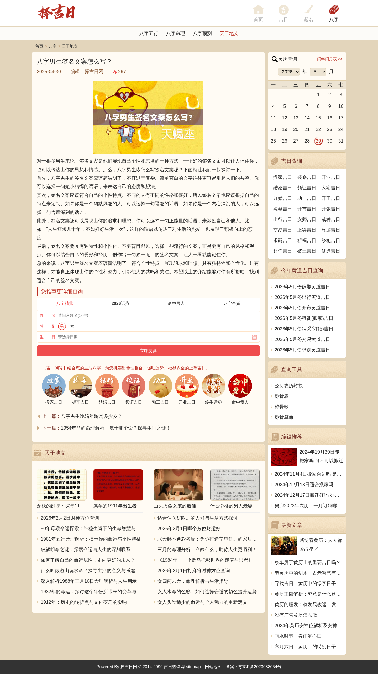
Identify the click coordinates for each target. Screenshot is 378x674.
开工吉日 (330, 198)
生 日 (47, 337)
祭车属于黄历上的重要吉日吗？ (308, 562)
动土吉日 (306, 198)
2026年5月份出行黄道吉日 (302, 297)
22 (318, 129)
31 (341, 141)
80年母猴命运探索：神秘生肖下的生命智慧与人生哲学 (92, 528)
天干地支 (229, 33)
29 (318, 141)
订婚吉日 (282, 198)
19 (284, 129)
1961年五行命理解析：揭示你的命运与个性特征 (91, 539)
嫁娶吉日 (282, 209)
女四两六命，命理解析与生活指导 (193, 581)
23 (329, 129)
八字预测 (202, 33)
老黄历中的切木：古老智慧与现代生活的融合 (309, 573)
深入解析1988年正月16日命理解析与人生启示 (89, 581)
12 (284, 117)
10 (341, 106)
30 (329, 141)
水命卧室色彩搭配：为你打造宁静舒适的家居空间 (209, 539)
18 (273, 129)
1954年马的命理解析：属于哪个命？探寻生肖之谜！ (116, 428)
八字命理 (175, 33)
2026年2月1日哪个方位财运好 (189, 528)
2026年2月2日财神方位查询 (70, 518)
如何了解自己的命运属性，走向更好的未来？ (88, 560)
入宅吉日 (330, 187)
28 (307, 141)
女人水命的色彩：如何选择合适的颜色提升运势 (207, 591)
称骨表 (282, 396)
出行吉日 (282, 219)
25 (273, 141)
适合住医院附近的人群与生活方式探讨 (198, 518)
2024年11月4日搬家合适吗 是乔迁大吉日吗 (309, 474)
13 (295, 117)
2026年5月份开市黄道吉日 (302, 307)
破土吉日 (306, 251)
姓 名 (47, 315)
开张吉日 (330, 209)
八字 (334, 19)
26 (284, 141)
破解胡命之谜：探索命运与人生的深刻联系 (85, 549)
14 (307, 117)
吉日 (283, 19)
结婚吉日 (282, 187)
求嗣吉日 (282, 240)
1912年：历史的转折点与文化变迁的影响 (84, 602)
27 (295, 141)
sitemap (193, 667)
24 (341, 129)
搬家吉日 (282, 177)
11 (273, 117)
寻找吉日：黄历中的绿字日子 (305, 583)
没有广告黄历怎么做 (296, 615)
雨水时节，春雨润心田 (298, 636)
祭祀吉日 (330, 240)
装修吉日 (306, 177)
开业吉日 (330, 177)
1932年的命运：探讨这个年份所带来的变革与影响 (92, 591)
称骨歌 (282, 406)
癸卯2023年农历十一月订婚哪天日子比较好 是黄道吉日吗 (309, 505)
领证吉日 (306, 187)
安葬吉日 (306, 219)
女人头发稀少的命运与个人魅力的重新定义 (202, 602)
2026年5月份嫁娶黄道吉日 (302, 286)
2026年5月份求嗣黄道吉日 (302, 350)
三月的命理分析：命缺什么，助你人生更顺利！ (207, 549)
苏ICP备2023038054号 (260, 667)
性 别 (47, 326)
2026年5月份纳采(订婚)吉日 (304, 328)
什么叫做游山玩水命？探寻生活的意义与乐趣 (88, 570)
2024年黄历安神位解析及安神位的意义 (309, 625)
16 (329, 117)
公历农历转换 (289, 385)
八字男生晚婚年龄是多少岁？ (91, 416)
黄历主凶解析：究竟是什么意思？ (309, 594)
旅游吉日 (330, 230)
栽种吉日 (330, 219)
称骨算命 (284, 417)
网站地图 (213, 667)
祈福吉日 (306, 240)
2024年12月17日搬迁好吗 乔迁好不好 (309, 495)
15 (318, 117)
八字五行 (148, 33)
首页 (39, 46)
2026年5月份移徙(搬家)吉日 (304, 318)
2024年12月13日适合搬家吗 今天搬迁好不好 (309, 484)
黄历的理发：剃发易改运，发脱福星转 (309, 604)
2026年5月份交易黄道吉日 (302, 339)
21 (307, 129)
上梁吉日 (306, 230)
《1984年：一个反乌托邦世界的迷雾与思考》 (205, 560)
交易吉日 (282, 230)
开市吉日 (306, 209)
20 (295, 129)
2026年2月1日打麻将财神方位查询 (194, 570)
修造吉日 (330, 251)
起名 (308, 19)
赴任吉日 (282, 251)
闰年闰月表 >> (330, 59)
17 (341, 117)
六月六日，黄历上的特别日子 (305, 646)
